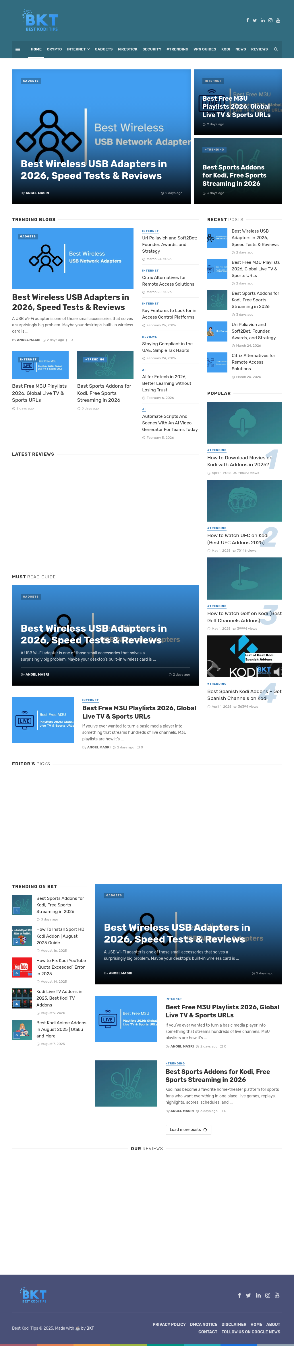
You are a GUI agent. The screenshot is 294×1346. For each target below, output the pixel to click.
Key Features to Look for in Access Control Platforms (169, 314)
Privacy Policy (169, 1324)
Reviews (259, 49)
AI (144, 370)
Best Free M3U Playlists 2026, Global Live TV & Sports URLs (236, 106)
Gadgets (104, 49)
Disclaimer (234, 1324)
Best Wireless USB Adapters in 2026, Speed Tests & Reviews (94, 170)
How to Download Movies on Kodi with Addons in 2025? (239, 461)
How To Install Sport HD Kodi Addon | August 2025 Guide (60, 936)
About (273, 1324)
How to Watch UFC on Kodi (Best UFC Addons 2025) (237, 538)
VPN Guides (205, 49)
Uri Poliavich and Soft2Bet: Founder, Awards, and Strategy (169, 244)
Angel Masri (37, 193)
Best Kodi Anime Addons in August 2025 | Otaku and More (61, 1029)
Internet (76, 49)
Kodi (225, 49)
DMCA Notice (203, 1324)
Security (152, 49)
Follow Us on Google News (250, 1332)
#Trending (177, 49)
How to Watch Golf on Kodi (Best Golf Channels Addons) (244, 616)
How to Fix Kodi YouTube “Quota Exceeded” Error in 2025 (61, 967)
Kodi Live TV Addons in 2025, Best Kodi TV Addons (59, 998)
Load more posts (188, 1129)
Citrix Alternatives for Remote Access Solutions (168, 281)
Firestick (127, 49)
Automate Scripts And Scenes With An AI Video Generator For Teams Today (170, 423)
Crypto (54, 49)
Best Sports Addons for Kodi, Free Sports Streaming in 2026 (234, 175)
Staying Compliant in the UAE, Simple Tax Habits (167, 347)
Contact (207, 1332)
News (240, 49)
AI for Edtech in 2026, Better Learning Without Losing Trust (166, 383)
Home (36, 49)
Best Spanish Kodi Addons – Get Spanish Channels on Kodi (244, 694)
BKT (90, 1328)
